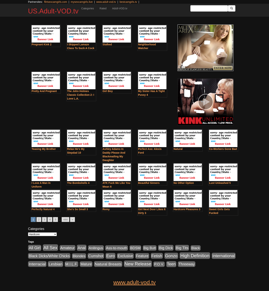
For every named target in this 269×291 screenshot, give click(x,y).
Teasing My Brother (44, 148)
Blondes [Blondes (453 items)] (79, 256)
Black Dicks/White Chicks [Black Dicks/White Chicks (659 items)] (49, 256)
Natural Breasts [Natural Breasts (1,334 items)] (108, 264)
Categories (87, 8)
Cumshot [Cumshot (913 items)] (95, 256)
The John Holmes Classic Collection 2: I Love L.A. (80, 95)
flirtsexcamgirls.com (55, 1)
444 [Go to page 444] (65, 219)
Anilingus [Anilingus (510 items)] (96, 248)
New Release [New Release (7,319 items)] (138, 263)
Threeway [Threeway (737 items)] (187, 264)
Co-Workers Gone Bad (223, 148)
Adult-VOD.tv (119, 8)
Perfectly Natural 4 (43, 209)
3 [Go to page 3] (44, 219)
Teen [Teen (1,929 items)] (171, 264)
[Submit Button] (231, 8)
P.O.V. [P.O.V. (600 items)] (159, 264)
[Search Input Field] (209, 8)
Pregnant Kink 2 (42, 44)
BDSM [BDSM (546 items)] (135, 248)
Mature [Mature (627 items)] (86, 264)
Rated (103, 8)
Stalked (107, 44)
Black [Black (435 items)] (195, 248)
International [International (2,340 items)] (223, 255)
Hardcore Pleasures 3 (187, 209)
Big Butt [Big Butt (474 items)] (149, 248)
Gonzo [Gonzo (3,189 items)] (171, 255)
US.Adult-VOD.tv (53, 11)
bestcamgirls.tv (128, 1)
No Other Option (184, 182)
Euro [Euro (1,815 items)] (110, 256)
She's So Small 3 (77, 209)
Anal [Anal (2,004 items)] (82, 247)
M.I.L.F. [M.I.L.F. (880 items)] (71, 264)
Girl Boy (108, 91)
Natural (178, 148)
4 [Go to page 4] (50, 219)
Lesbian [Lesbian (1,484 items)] (55, 264)
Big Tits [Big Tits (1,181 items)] (182, 248)
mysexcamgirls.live (81, 1)
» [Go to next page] (72, 219)
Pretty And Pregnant (44, 91)
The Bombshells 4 (78, 182)
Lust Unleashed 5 (220, 182)
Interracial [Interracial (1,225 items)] (37, 264)
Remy (106, 209)
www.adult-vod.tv (106, 1)
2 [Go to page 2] (39, 219)
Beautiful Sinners (149, 182)
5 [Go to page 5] (55, 219)
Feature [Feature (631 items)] (142, 256)
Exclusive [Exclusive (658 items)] (125, 256)
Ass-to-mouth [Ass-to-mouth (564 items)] (116, 248)
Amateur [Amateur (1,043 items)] (67, 248)
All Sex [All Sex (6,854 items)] (50, 247)
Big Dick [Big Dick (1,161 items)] (166, 248)
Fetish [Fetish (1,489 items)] (156, 256)
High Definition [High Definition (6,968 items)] (194, 255)
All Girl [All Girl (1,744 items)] (35, 248)
